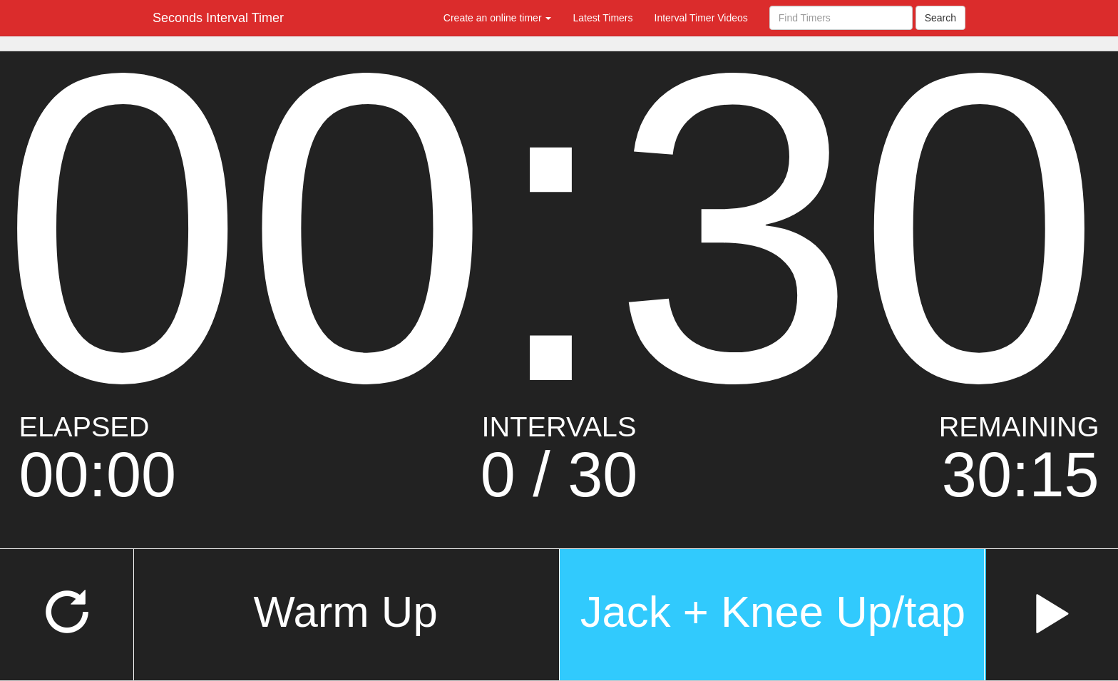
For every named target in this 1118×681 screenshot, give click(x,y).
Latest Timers (602, 18)
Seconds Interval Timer (218, 18)
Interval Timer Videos (701, 18)
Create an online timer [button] (497, 18)
